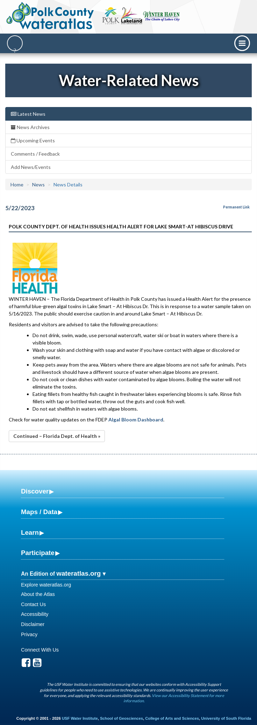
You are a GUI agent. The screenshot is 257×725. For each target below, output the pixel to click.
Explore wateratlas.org (46, 585)
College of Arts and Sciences (172, 718)
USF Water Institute (80, 718)
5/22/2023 (20, 208)
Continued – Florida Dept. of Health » (56, 436)
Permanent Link (236, 207)
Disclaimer (32, 624)
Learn (30, 532)
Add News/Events (31, 167)
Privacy (29, 634)
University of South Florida (226, 718)
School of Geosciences (121, 718)
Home (16, 184)
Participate (38, 552)
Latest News (28, 114)
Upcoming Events (33, 140)
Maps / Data (39, 512)
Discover (35, 491)
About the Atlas (38, 594)
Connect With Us (40, 650)
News (38, 184)
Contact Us (33, 604)
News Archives (30, 127)
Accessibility (34, 614)
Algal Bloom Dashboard (135, 419)
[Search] (15, 43)
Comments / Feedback (35, 154)
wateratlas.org (78, 573)
